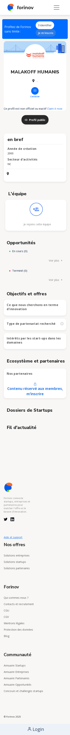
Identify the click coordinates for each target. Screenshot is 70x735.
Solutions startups (15, 562)
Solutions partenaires (17, 568)
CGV (6, 617)
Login (35, 729)
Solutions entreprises (16, 555)
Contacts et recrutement (19, 604)
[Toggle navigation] (57, 7)
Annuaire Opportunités (17, 684)
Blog (6, 636)
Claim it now (54, 108)
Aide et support (13, 537)
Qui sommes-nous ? (16, 597)
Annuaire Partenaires (16, 678)
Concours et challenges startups (23, 691)
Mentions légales (14, 623)
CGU (6, 610)
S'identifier (45, 25)
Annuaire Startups (15, 665)
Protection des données (18, 629)
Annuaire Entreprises (16, 672)
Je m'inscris (45, 33)
